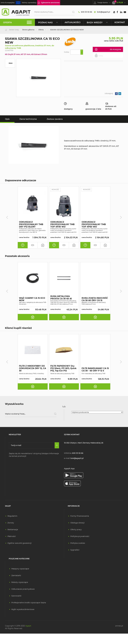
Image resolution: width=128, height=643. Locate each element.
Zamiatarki (16, 575)
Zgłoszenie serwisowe (49, 2)
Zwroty (11, 523)
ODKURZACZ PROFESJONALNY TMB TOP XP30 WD (62, 224)
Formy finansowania (79, 516)
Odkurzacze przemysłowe (23, 589)
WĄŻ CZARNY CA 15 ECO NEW (32, 299)
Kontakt (119, 22)
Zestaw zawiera (55, 119)
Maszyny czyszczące (20, 569)
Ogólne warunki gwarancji (20, 543)
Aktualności (72, 22)
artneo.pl (119, 626)
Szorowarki (16, 596)
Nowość (55, 190)
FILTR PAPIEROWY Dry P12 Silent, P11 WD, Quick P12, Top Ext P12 (63, 368)
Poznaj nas (48, 22)
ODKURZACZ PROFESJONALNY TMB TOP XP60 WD (94, 224)
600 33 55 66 (85, 12)
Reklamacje (13, 530)
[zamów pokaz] (33, 245)
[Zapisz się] (57, 445)
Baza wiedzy (97, 22)
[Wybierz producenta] (97, 412)
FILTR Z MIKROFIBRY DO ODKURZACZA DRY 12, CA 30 (32, 368)
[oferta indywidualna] (23, 245)
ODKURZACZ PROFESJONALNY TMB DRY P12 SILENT (31, 224)
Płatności (12, 536)
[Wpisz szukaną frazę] (30, 414)
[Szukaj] (72, 12)
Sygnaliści (74, 550)
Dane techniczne (28, 119)
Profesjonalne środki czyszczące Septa (28, 603)
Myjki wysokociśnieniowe (22, 609)
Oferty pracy (76, 530)
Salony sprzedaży (29, 3)
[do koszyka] (43, 245)
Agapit (28, 626)
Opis (7, 119)
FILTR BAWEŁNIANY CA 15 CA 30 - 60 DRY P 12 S (95, 369)
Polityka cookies (77, 543)
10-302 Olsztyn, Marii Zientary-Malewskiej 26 (83, 443)
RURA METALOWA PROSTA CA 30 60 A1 (61, 297)
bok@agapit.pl (102, 12)
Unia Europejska (10, 2)
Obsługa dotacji (77, 523)
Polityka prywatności (79, 536)
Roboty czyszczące (19, 582)
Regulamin (12, 516)
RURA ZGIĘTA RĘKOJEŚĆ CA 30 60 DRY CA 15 (95, 299)
